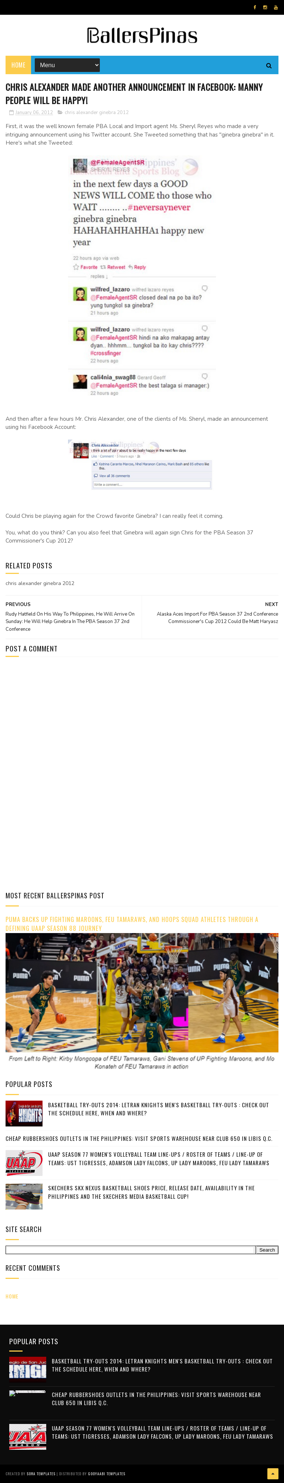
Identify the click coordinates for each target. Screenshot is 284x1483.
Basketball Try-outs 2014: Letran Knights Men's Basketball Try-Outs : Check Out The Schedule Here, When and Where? (158, 1109)
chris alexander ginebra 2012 (97, 112)
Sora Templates (41, 1473)
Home (18, 64)
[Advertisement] (68, 718)
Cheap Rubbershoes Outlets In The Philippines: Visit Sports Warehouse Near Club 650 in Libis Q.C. (139, 1138)
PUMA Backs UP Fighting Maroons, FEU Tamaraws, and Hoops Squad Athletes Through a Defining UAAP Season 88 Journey (132, 924)
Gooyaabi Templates (106, 1473)
